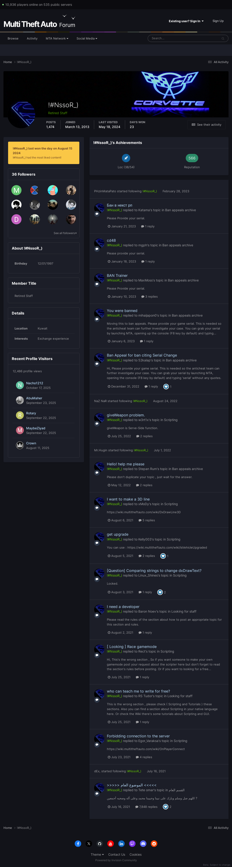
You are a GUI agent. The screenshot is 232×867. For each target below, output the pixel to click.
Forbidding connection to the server (138, 736)
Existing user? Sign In (186, 21)
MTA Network (57, 38)
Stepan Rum (147, 469)
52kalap (144, 360)
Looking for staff (183, 611)
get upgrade (117, 534)
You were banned (122, 310)
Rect (141, 651)
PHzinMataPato (105, 191)
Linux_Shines (148, 575)
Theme (97, 854)
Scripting (171, 420)
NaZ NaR (100, 401)
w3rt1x (143, 420)
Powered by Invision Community (116, 860)
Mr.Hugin (100, 450)
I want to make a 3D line (128, 499)
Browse (13, 38)
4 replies (144, 757)
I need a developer (123, 606)
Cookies (136, 854)
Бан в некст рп (119, 205)
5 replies (147, 520)
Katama (144, 210)
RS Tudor (145, 696)
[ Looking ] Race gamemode (132, 646)
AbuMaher (34, 398)
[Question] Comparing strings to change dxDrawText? (154, 570)
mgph (142, 245)
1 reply (148, 226)
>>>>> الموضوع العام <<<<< (132, 785)
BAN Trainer (117, 275)
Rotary (31, 413)
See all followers (65, 233)
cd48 (111, 240)
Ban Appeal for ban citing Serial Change (142, 355)
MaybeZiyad (35, 428)
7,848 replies (146, 807)
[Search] (168, 38)
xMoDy (143, 504)
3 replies (149, 296)
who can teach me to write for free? (138, 691)
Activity (32, 38)
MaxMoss (145, 280)
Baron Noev (147, 611)
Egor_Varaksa (148, 741)
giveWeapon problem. (126, 415)
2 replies (144, 436)
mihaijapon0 (147, 315)
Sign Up (218, 21)
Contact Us (116, 854)
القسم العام (177, 790)
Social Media (87, 38)
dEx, (97, 771)
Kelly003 (145, 539)
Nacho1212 (34, 383)
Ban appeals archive (180, 210)
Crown (31, 443)
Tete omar (146, 790)
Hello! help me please (125, 464)
